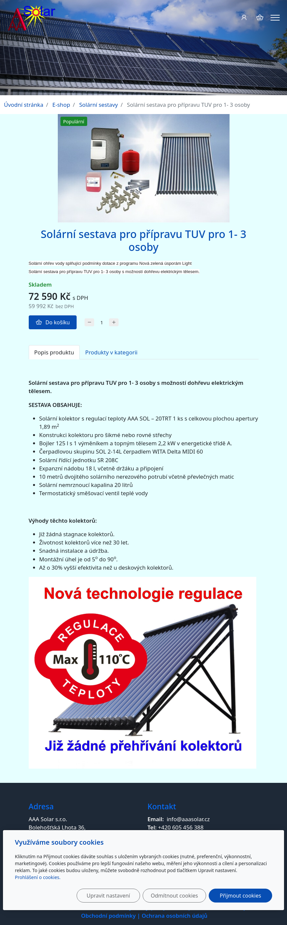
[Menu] (275, 17)
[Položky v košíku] (260, 17)
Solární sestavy (98, 104)
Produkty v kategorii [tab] (111, 352)
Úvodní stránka (23, 104)
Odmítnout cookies (174, 895)
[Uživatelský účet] (244, 17)
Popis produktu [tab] (54, 352)
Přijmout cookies (240, 895)
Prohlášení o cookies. (37, 877)
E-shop (61, 104)
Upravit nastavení (108, 895)
